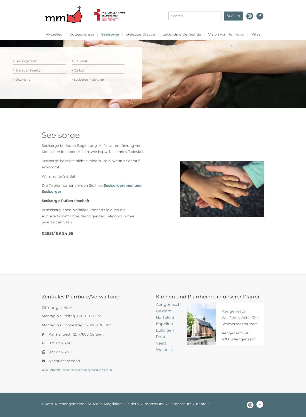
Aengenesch (234, 311)
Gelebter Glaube (140, 34)
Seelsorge (110, 34)
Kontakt (203, 404)
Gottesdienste (81, 34)
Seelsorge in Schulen (89, 79)
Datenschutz (180, 404)
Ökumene (22, 79)
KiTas (256, 34)
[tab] (168, 304)
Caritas (79, 70)
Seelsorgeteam (26, 61)
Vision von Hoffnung (226, 34)
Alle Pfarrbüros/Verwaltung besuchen (75, 370)
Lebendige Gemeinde (182, 34)
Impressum (154, 404)
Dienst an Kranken (28, 70)
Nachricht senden (61, 361)
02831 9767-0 (56, 343)
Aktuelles (54, 34)
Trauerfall (81, 61)
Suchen (233, 16)
